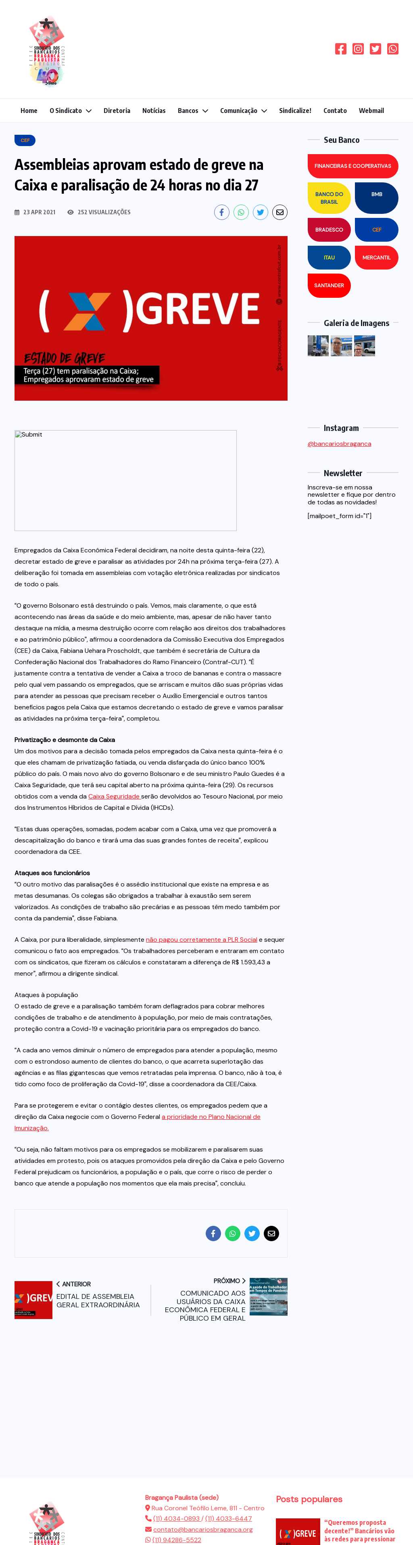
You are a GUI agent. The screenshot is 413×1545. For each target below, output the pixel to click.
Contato (335, 111)
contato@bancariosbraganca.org (203, 1529)
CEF (377, 229)
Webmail (371, 111)
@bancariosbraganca (339, 443)
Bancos (188, 111)
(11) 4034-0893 (177, 1518)
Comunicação (238, 111)
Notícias (154, 111)
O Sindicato (66, 111)
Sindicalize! (295, 111)
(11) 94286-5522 (176, 1540)
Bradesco (329, 229)
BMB (376, 194)
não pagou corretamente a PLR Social (201, 939)
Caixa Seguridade (114, 796)
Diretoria (117, 111)
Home (29, 111)
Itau (329, 257)
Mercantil (377, 257)
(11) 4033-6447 (228, 1518)
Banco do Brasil (329, 198)
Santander (329, 285)
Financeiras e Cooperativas (353, 166)
